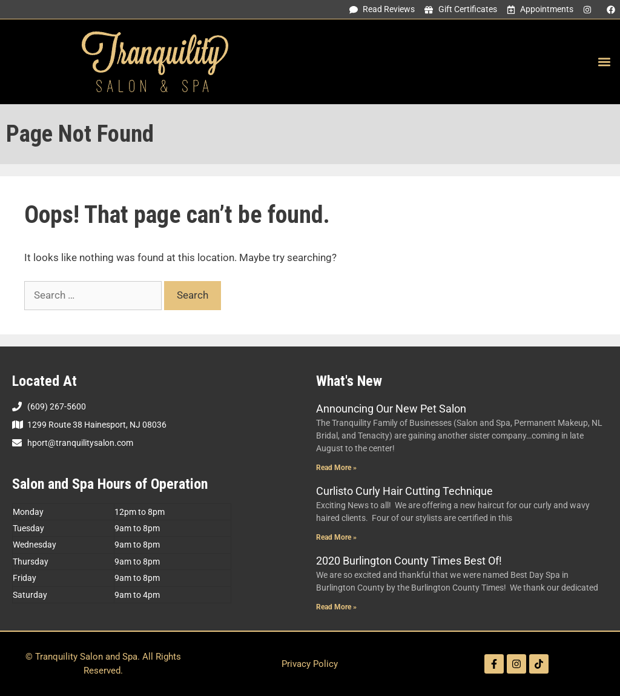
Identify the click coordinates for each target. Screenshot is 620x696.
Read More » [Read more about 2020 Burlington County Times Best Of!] (336, 607)
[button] (604, 62)
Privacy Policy (310, 663)
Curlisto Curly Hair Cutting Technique (404, 491)
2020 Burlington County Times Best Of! (409, 560)
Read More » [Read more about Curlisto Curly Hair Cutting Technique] (336, 537)
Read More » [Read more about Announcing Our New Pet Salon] (336, 467)
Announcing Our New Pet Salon (391, 408)
